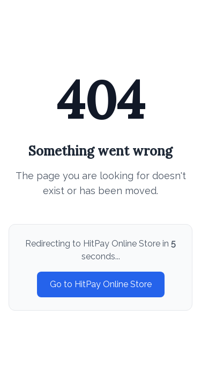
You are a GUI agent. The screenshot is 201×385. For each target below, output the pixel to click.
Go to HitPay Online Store (101, 284)
